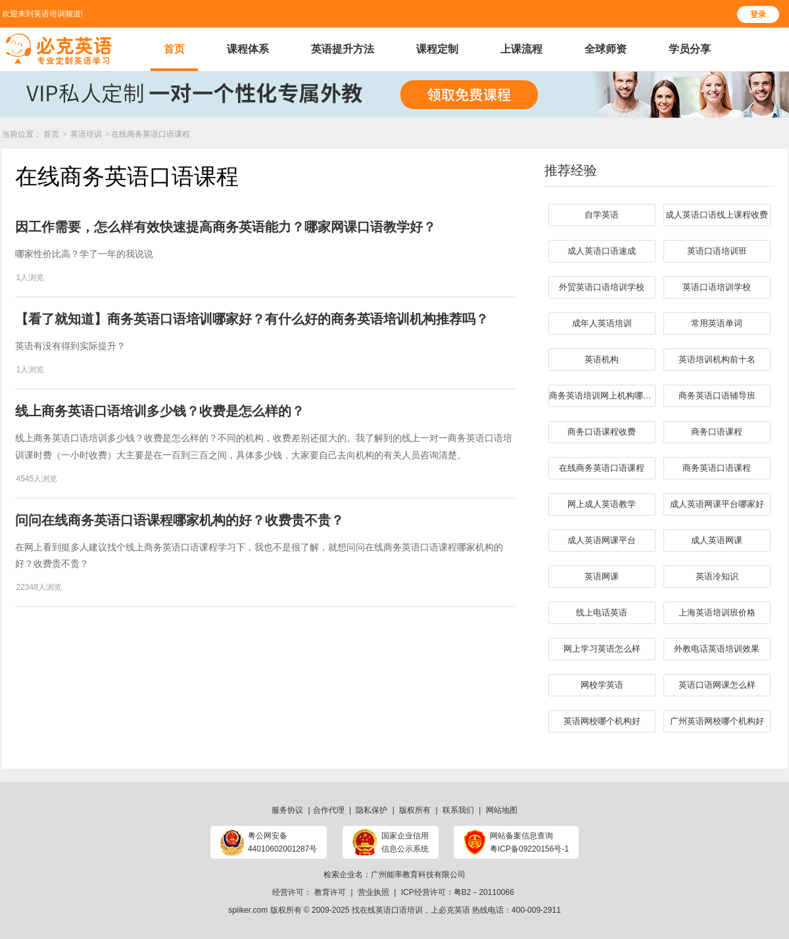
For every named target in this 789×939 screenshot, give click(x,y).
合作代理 (329, 810)
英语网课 (602, 576)
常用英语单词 (716, 323)
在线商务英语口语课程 (150, 134)
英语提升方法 (342, 49)
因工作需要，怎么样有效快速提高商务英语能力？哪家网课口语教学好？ (225, 227)
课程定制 (437, 49)
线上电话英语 (601, 612)
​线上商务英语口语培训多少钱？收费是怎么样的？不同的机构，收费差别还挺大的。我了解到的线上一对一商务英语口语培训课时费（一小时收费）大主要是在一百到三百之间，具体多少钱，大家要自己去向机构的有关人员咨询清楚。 (263, 446)
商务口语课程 (716, 432)
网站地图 (501, 810)
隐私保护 (371, 810)
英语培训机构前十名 (717, 359)
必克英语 (454, 910)
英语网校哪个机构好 (601, 721)
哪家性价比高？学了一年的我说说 (84, 254)
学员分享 (690, 49)
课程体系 (248, 49)
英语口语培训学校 (716, 287)
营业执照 (373, 892)
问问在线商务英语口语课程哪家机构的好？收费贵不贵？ (179, 520)
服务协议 (287, 810)
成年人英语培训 (602, 323)
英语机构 (602, 359)
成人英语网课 (716, 540)
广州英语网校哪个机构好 (717, 721)
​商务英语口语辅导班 (717, 395)
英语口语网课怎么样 (717, 685)
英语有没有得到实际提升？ (70, 346)
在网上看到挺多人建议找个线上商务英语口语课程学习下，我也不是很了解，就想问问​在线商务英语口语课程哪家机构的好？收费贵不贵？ (259, 555)
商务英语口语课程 (716, 468)
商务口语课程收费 (601, 432)
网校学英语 (602, 685)
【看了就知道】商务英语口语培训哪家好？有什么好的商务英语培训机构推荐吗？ (252, 319)
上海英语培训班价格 (717, 612)
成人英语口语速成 (601, 251)
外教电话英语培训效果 (716, 649)
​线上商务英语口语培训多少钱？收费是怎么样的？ (159, 411)
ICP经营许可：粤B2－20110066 (457, 892)
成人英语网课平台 (601, 540)
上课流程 (521, 49)
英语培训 (87, 134)
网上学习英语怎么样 (601, 649)
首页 (174, 49)
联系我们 (458, 810)
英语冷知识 (717, 576)
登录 (758, 14)
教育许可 (330, 892)
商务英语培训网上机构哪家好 (602, 395)
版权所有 (415, 810)
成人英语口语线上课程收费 (716, 215)
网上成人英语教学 (601, 504)
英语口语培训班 (717, 251)
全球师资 (606, 49)
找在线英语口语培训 (387, 910)
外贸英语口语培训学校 (601, 287)
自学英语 (602, 215)
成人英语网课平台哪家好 (717, 504)
